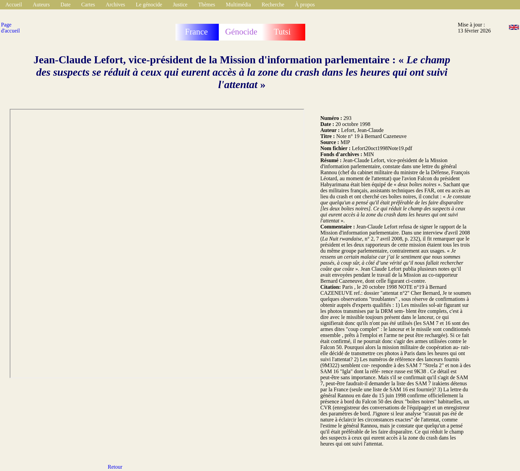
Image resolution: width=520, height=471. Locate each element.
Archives (115, 4)
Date (65, 4)
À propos (305, 4)
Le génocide (149, 4)
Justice (180, 4)
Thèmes (206, 4)
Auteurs (41, 4)
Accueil (13, 4)
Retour (115, 467)
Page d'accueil (10, 27)
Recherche (273, 4)
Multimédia (238, 4)
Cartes (88, 4)
